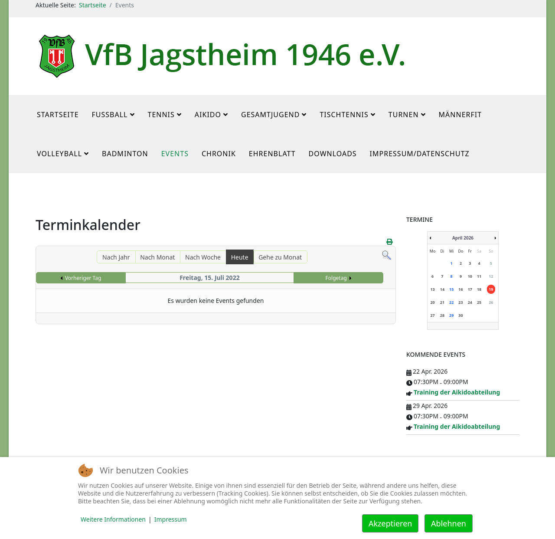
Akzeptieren (390, 523)
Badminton (125, 153)
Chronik (219, 153)
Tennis (161, 114)
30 (460, 315)
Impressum (170, 519)
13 (432, 289)
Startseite (92, 5)
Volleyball (59, 153)
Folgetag (336, 278)
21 (442, 302)
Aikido (208, 114)
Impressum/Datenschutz (420, 153)
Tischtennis (344, 114)
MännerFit (460, 114)
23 (460, 302)
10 (470, 276)
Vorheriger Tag (83, 278)
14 (442, 289)
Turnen (403, 114)
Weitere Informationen (113, 519)
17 (470, 289)
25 (479, 302)
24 (470, 302)
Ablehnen (448, 523)
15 (451, 289)
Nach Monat (157, 257)
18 (479, 289)
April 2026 (462, 238)
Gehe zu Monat (280, 257)
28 (442, 315)
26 (491, 302)
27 (432, 315)
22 (451, 302)
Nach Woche (203, 257)
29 (451, 315)
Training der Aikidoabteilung (457, 392)
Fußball (110, 114)
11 (479, 276)
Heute (239, 257)
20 (432, 302)
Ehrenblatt (272, 153)
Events (175, 153)
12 (491, 276)
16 (460, 289)
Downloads (333, 153)
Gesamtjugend (270, 114)
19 (491, 289)
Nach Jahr (116, 257)
